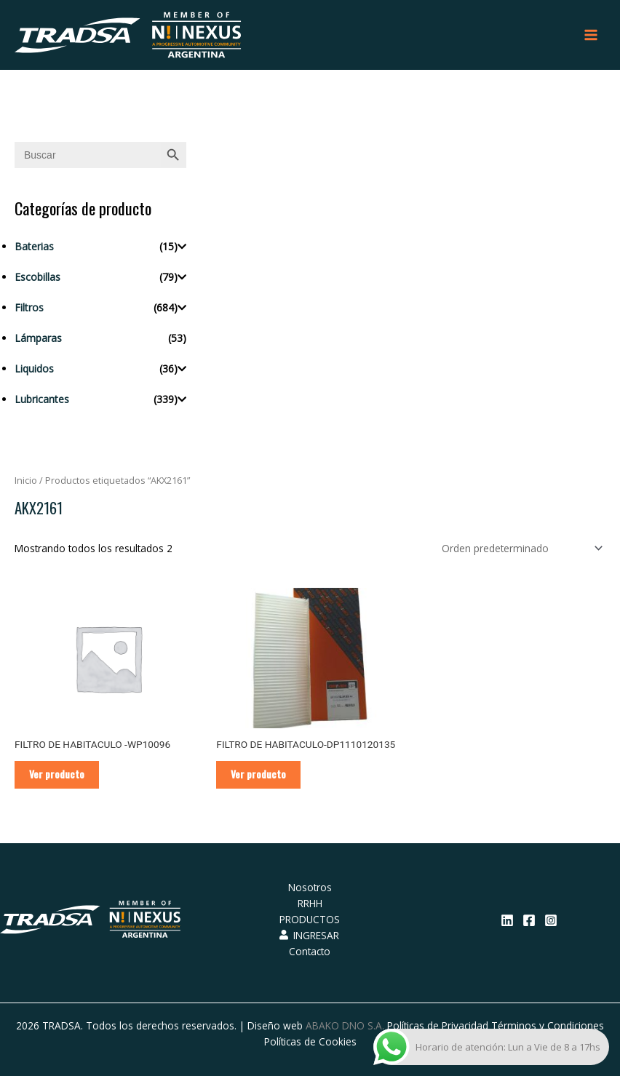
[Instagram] (550, 920)
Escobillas (37, 277)
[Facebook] (529, 920)
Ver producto (56, 774)
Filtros (29, 307)
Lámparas (38, 338)
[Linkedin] (507, 920)
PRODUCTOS (309, 919)
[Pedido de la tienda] (519, 548)
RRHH (310, 903)
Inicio (26, 480)
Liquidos (34, 368)
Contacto (309, 951)
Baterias (34, 246)
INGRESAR (309, 935)
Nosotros (310, 887)
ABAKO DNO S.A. (345, 1025)
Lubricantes (42, 399)
